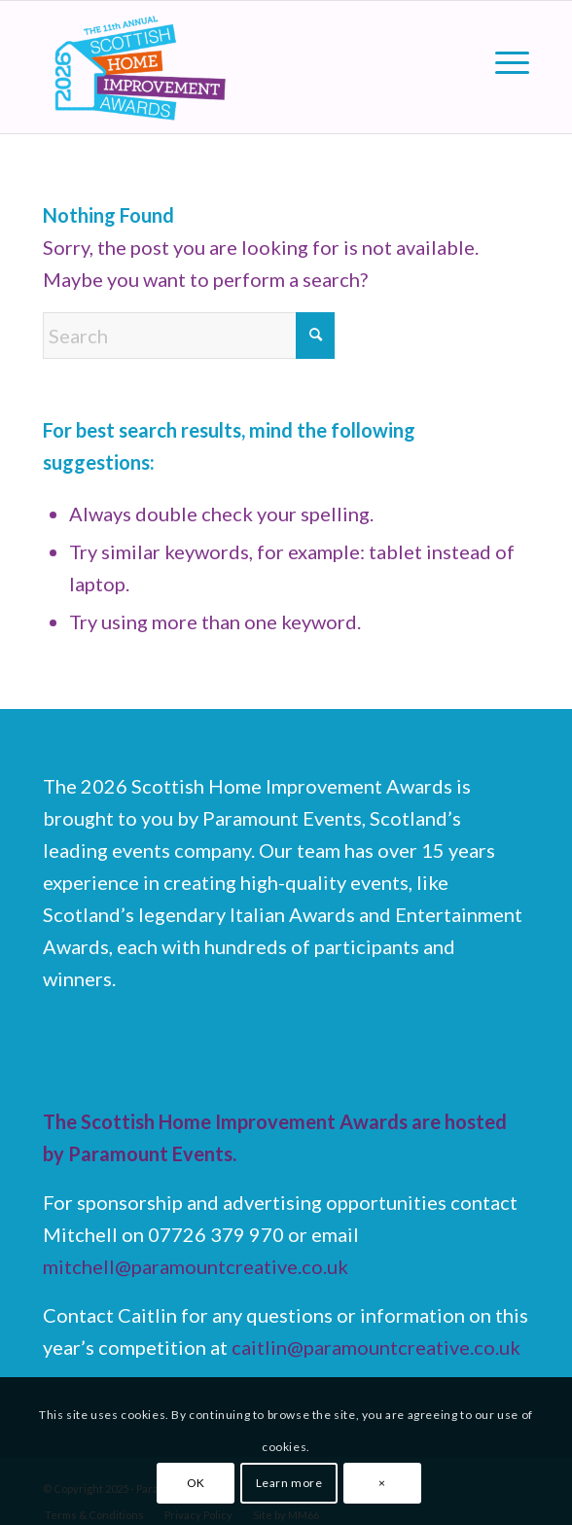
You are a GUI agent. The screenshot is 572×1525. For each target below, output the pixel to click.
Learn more (289, 1482)
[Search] (189, 335)
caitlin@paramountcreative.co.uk (376, 1347)
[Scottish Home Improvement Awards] (237, 67)
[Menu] (502, 60)
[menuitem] (502, 60)
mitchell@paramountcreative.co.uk (195, 1266)
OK (196, 1482)
